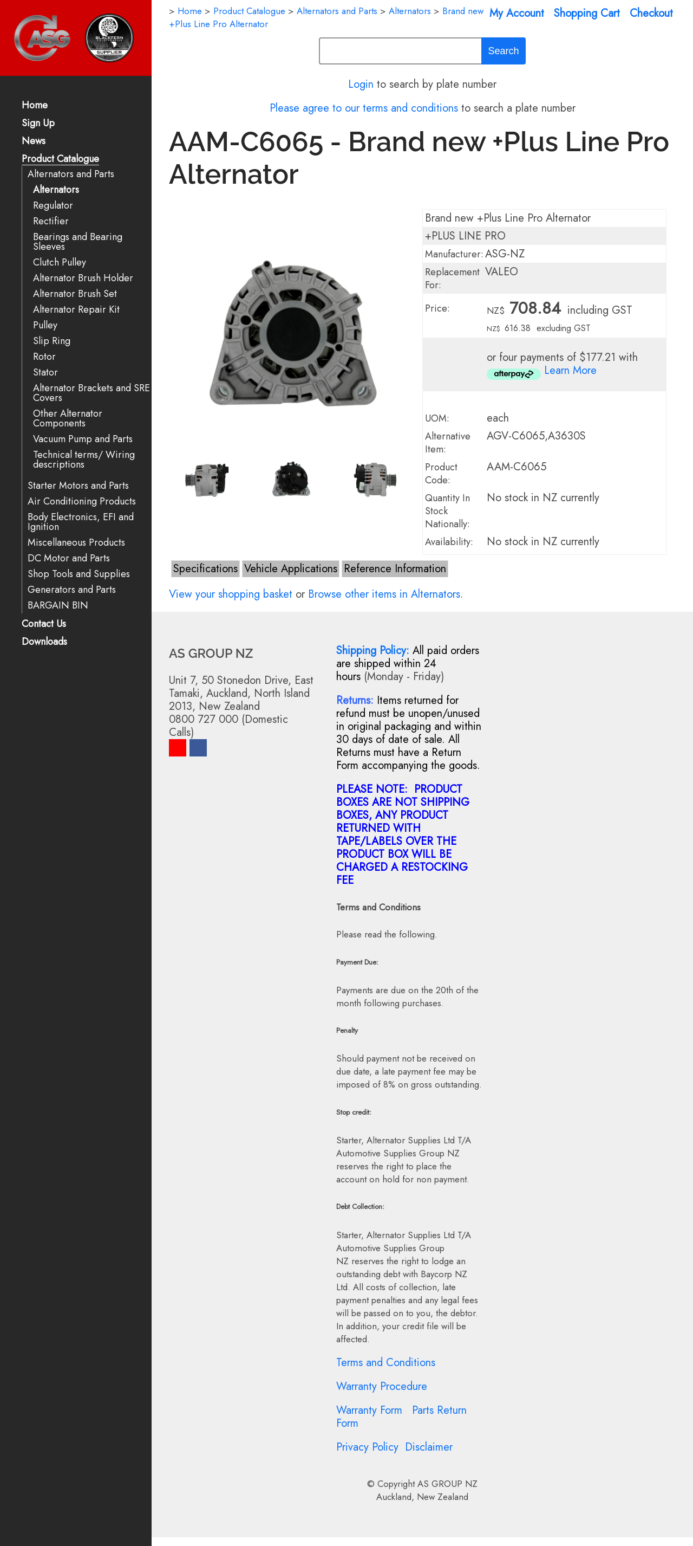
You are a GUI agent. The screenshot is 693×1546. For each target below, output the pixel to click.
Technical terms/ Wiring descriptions (84, 460)
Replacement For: (452, 278)
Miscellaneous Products (76, 543)
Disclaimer (429, 1447)
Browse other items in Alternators (384, 594)
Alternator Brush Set (75, 294)
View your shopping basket (230, 594)
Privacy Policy (367, 1447)
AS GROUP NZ (447, 1483)
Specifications (205, 569)
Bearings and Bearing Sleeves (77, 242)
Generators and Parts (72, 590)
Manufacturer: (454, 254)
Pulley (45, 325)
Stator (45, 372)
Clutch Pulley (59, 262)
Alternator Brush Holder (83, 278)
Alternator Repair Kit (76, 310)
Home (35, 106)
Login (361, 84)
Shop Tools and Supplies (79, 574)
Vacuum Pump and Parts (83, 439)
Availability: (449, 542)
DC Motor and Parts (69, 558)
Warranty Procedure (381, 1386)
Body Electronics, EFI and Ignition (81, 522)
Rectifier (51, 221)
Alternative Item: (447, 442)
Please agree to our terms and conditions (364, 108)
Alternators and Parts (71, 174)
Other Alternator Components (67, 419)
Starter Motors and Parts (78, 486)
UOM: (437, 418)
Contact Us (44, 624)
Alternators (56, 190)
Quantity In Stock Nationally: (447, 511)
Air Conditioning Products (82, 501)
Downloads (44, 642)
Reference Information (395, 569)
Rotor (44, 357)
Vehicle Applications (290, 569)
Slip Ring (51, 341)
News (33, 141)
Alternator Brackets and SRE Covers (91, 393)
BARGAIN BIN (58, 605)
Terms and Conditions (385, 1362)
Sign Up (38, 124)
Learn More (570, 370)
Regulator (53, 205)
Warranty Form (369, 1410)
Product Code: (441, 473)
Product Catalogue (60, 159)
